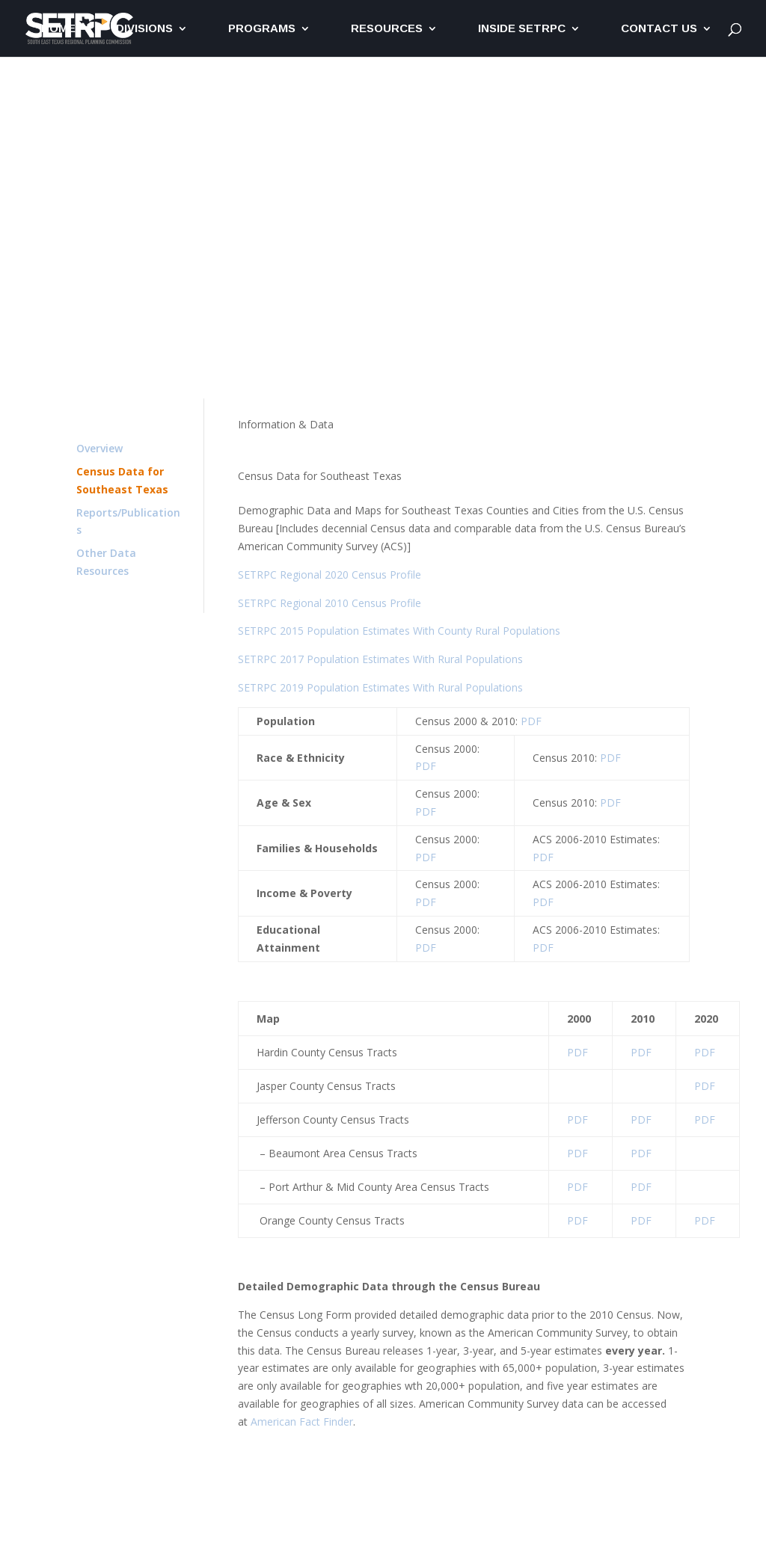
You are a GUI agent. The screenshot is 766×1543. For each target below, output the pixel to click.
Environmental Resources (305, 306)
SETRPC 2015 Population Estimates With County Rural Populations (399, 630)
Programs (261, 28)
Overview (99, 448)
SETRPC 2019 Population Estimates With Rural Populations (380, 687)
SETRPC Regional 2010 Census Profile (329, 603)
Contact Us (659, 28)
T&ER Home (108, 306)
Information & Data (565, 306)
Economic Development (442, 306)
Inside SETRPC (522, 28)
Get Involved (659, 306)
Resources (387, 28)
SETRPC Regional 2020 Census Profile (329, 574)
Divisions (144, 28)
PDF (531, 721)
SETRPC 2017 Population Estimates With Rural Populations (380, 659)
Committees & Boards (596, 342)
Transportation (191, 306)
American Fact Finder (302, 1421)
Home (58, 28)
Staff (678, 342)
